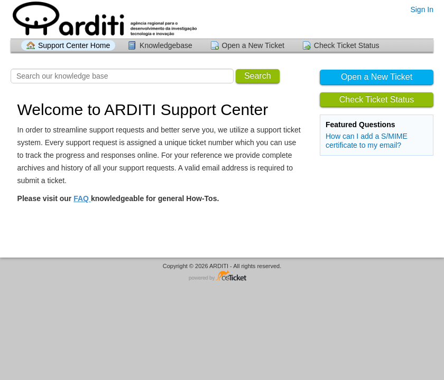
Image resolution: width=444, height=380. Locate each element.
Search (257, 75)
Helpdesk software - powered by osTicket (222, 276)
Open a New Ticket (253, 45)
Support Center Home (74, 45)
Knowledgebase (166, 45)
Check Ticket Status (347, 45)
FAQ (82, 198)
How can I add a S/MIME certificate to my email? (367, 140)
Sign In (421, 9)
